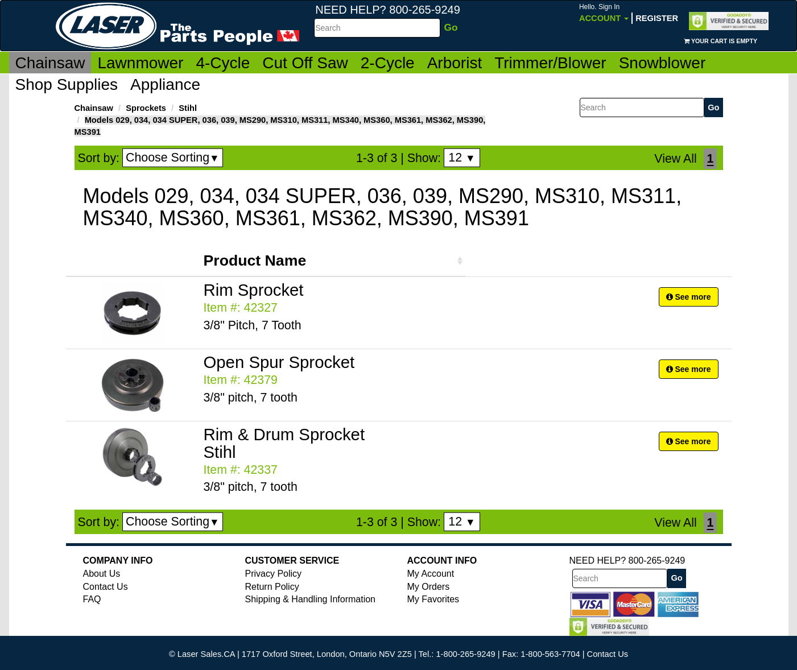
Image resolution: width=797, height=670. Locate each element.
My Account (431, 573)
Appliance (165, 84)
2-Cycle (388, 63)
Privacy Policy (273, 573)
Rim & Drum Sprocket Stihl (284, 443)
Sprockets (146, 108)
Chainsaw (50, 63)
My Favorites (433, 599)
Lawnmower (140, 63)
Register (656, 18)
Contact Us (105, 587)
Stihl (188, 108)
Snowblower (662, 63)
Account (604, 13)
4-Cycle (223, 63)
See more (688, 296)
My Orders (428, 587)
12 (461, 157)
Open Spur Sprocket (279, 362)
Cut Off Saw (305, 63)
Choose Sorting (173, 157)
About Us (102, 573)
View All (675, 159)
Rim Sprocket (254, 289)
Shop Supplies (66, 84)
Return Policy (272, 587)
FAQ (92, 599)
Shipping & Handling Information (310, 599)
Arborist (454, 63)
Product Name (255, 260)
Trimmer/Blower (550, 63)
